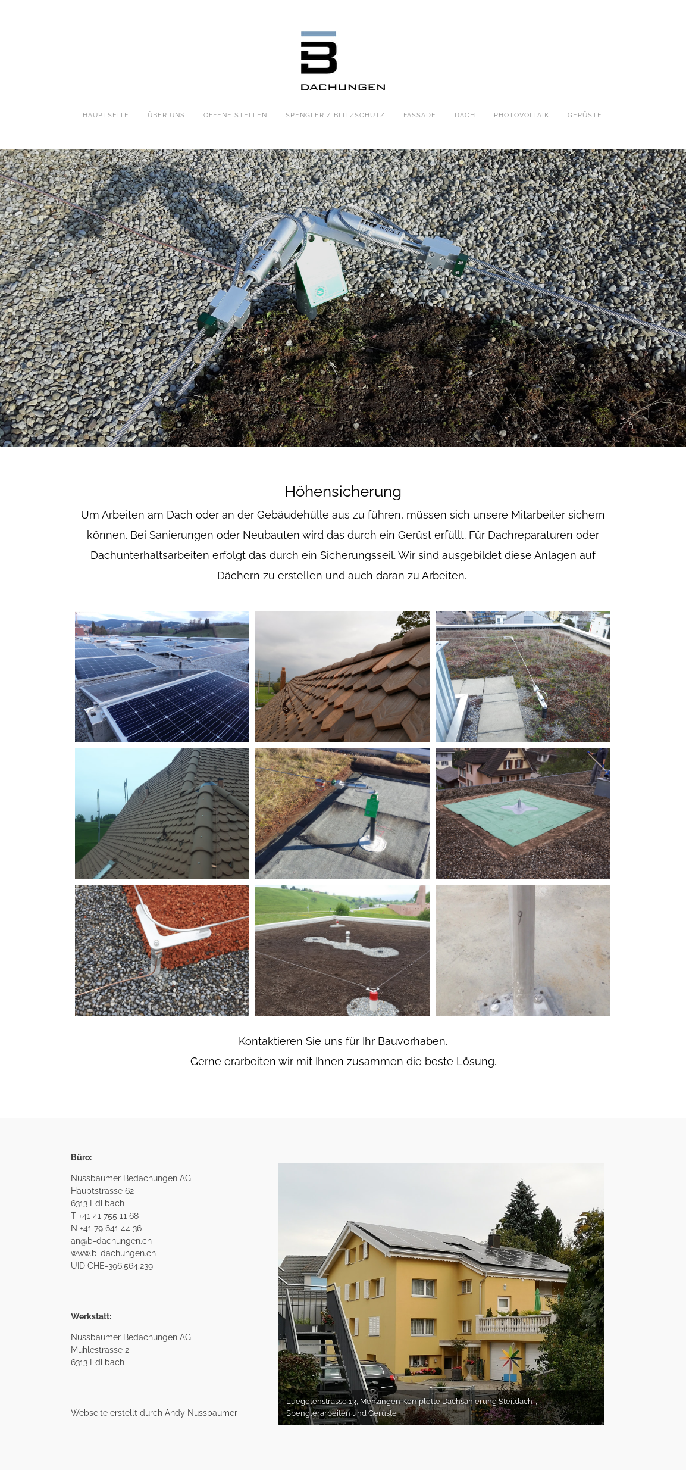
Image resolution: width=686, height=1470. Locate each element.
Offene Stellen (235, 115)
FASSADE (419, 115)
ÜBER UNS (166, 115)
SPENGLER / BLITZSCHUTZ (335, 115)
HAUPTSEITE (106, 115)
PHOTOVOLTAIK (521, 115)
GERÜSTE (585, 115)
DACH (465, 115)
